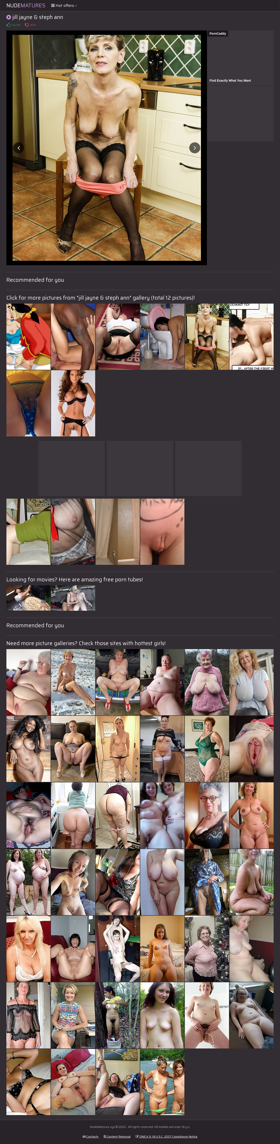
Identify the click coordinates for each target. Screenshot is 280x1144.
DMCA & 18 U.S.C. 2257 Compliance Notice (166, 1136)
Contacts (90, 1136)
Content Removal (117, 1136)
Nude (25, 5)
